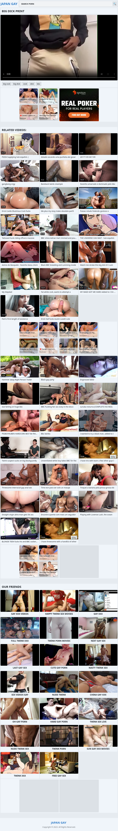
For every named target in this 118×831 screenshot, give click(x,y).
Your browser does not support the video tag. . (59, 47)
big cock (6, 84)
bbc (38, 84)
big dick (16, 84)
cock (25, 84)
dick (32, 84)
